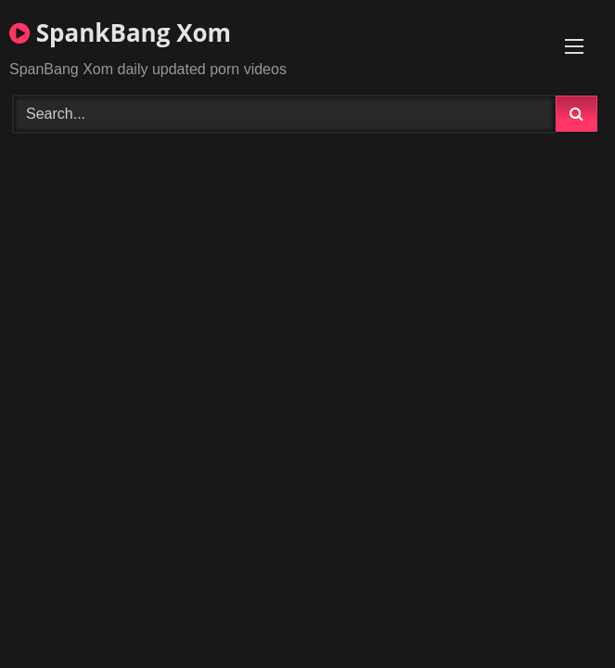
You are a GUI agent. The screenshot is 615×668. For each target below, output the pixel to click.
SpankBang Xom (120, 32)
